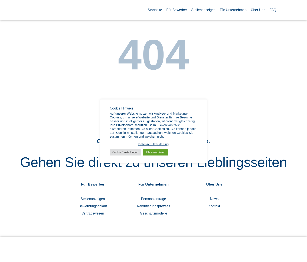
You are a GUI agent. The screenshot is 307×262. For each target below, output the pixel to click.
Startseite (155, 10)
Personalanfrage (153, 199)
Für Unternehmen (233, 10)
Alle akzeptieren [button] (155, 152)
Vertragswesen (92, 213)
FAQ (272, 10)
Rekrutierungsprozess (153, 206)
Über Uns (258, 10)
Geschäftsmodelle (153, 213)
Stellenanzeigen (203, 10)
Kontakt (214, 206)
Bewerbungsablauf (93, 206)
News (214, 199)
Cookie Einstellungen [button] (125, 152)
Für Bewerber (176, 10)
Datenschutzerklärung (153, 144)
